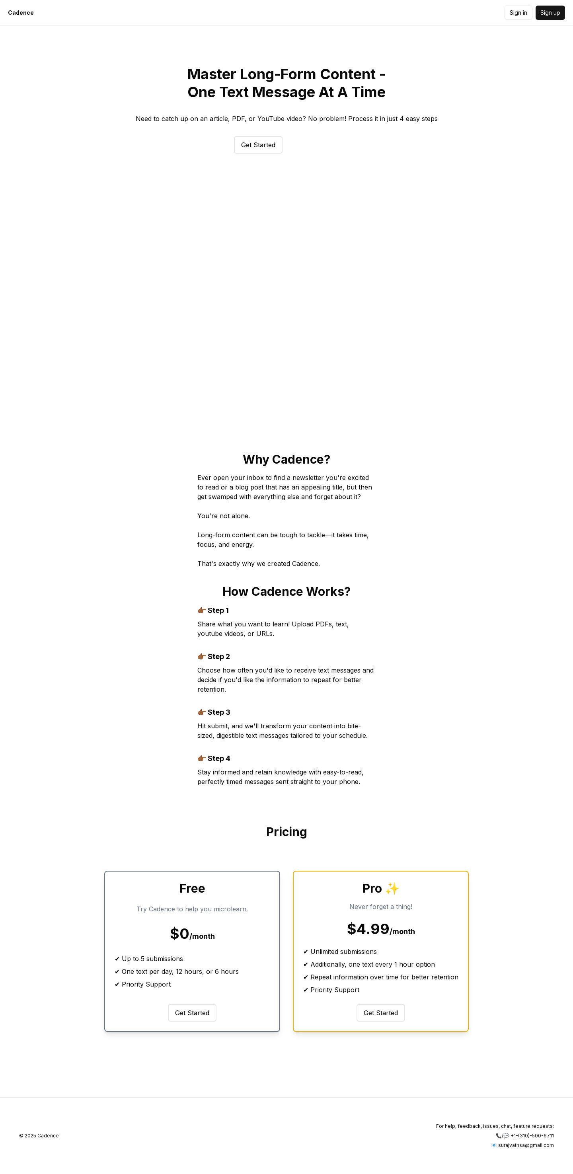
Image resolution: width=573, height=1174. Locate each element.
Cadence (21, 12)
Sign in (518, 12)
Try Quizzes (314, 145)
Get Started (258, 145)
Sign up (550, 12)
